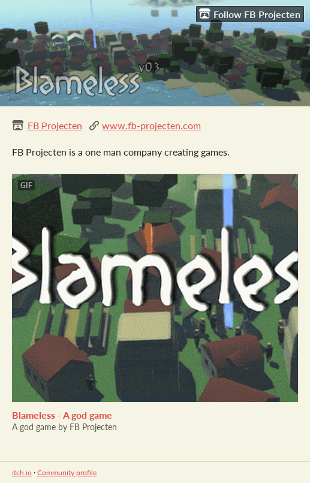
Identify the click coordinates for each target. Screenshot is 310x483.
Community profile (67, 472)
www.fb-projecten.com (151, 125)
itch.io (22, 472)
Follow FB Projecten (249, 14)
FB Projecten (55, 125)
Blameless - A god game (62, 415)
